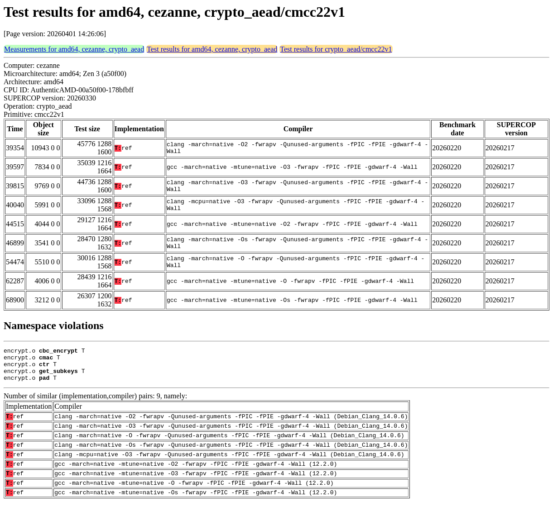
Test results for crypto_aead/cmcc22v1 (336, 49)
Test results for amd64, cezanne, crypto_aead (212, 49)
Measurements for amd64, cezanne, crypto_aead (74, 49)
